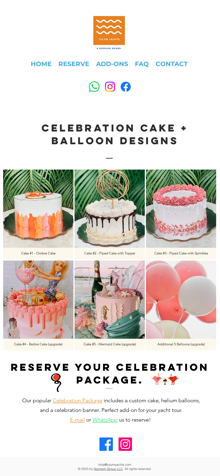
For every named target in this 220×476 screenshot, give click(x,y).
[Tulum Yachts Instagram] (125, 444)
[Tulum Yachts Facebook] (106, 444)
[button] (38, 214)
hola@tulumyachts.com (114, 465)
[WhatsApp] (94, 86)
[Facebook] (125, 86)
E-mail (77, 419)
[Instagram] (110, 86)
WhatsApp (105, 419)
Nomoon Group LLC (108, 469)
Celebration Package (77, 400)
